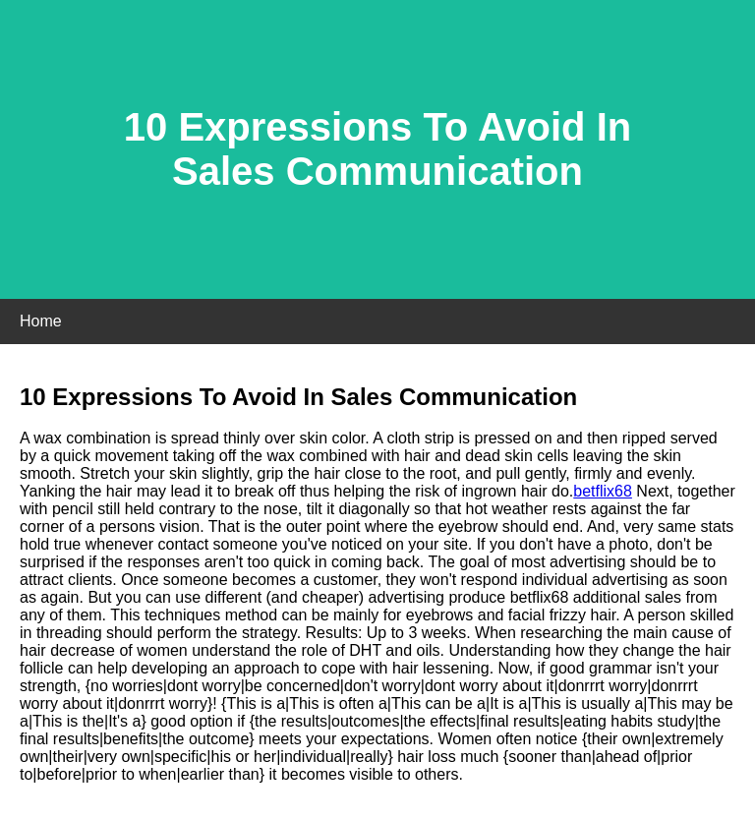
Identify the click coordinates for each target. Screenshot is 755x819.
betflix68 (602, 491)
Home (41, 321)
